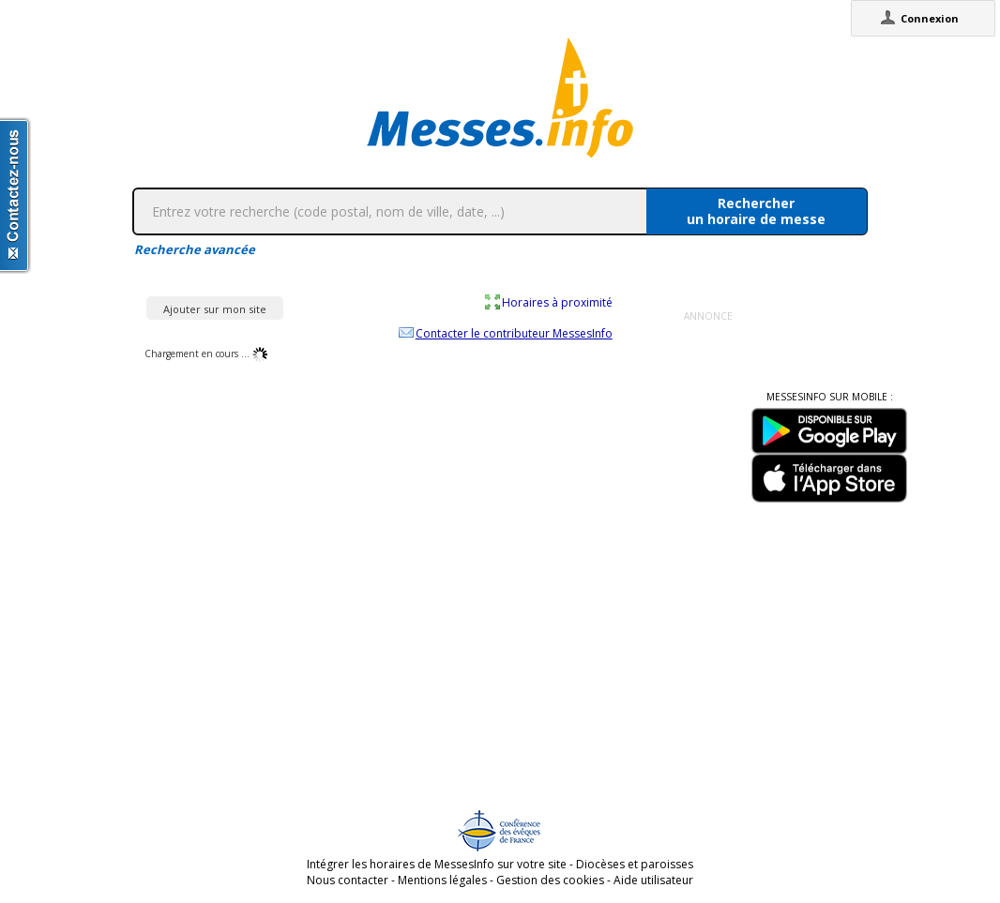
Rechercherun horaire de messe (756, 211)
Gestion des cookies (550, 880)
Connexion (930, 18)
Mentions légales (442, 880)
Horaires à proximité (557, 301)
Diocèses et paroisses (634, 864)
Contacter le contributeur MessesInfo (514, 332)
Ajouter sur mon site (214, 309)
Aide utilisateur (653, 880)
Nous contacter (347, 880)
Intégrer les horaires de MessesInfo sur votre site (437, 864)
